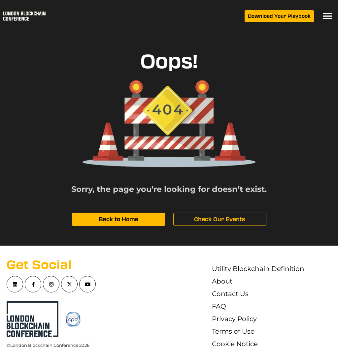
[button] (327, 16)
